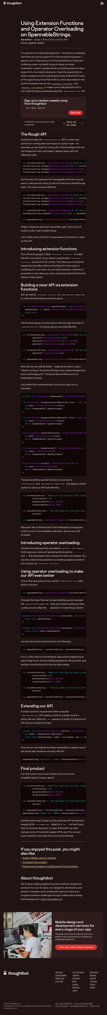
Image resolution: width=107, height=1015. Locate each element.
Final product (32, 768)
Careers (76, 975)
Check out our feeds (70, 123)
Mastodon (94, 972)
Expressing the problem (35, 862)
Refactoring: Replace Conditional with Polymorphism (50, 867)
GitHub (93, 978)
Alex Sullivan (26, 40)
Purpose (76, 978)
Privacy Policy (94, 1006)
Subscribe (75, 113)
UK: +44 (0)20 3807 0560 (83, 1003)
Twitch (92, 984)
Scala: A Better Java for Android (39, 858)
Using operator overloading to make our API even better (52, 573)
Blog (74, 981)
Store (75, 991)
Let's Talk (59, 981)
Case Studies (60, 975)
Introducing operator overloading (50, 542)
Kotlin (24, 43)
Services (59, 972)
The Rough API (33, 134)
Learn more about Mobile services (76, 947)
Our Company (78, 972)
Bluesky (93, 975)
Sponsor (76, 987)
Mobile (40, 43)
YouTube (93, 981)
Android (32, 43)
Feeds (92, 987)
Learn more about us (51, 899)
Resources (59, 978)
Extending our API (37, 706)
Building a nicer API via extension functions (49, 287)
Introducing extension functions (49, 248)
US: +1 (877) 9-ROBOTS (63, 1003)
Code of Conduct (61, 1006)
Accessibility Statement (78, 1006)
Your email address (35, 108)
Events (75, 984)
